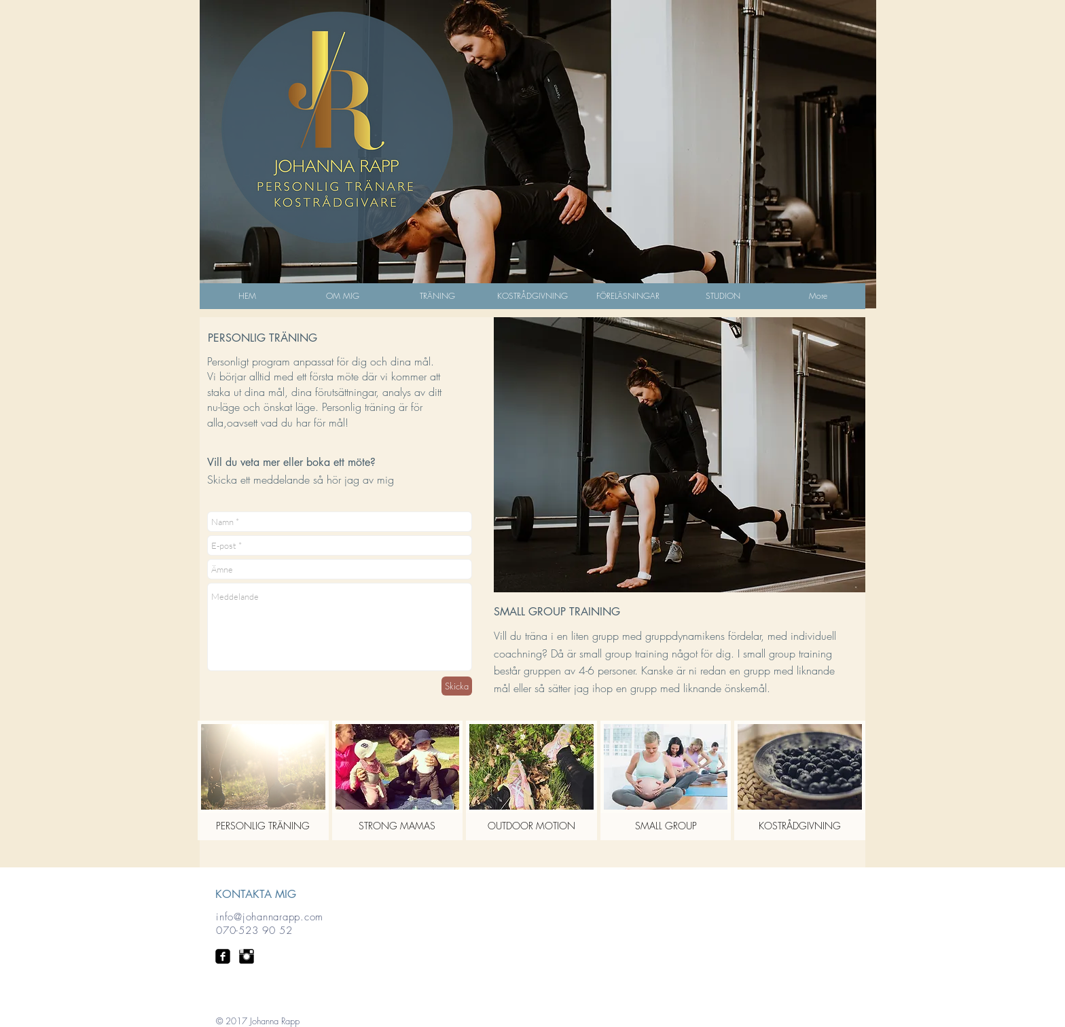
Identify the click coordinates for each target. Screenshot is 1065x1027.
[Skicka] (456, 686)
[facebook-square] (222, 956)
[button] (437, 300)
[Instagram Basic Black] (246, 956)
